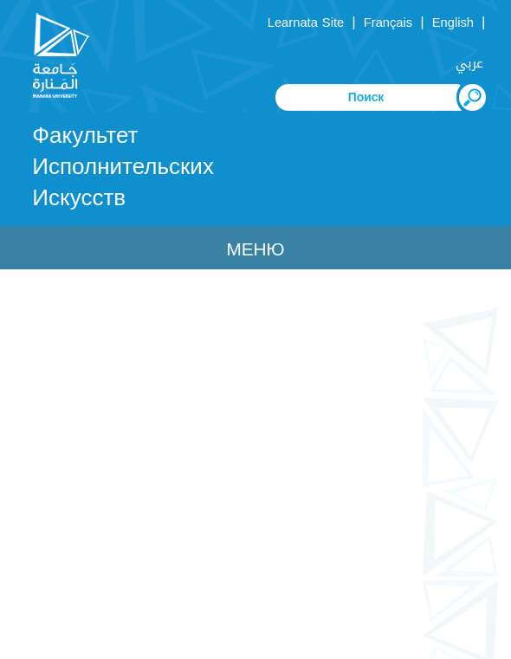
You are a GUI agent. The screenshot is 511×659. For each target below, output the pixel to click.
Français (388, 22)
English (453, 22)
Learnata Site (306, 22)
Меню (255, 249)
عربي (469, 63)
